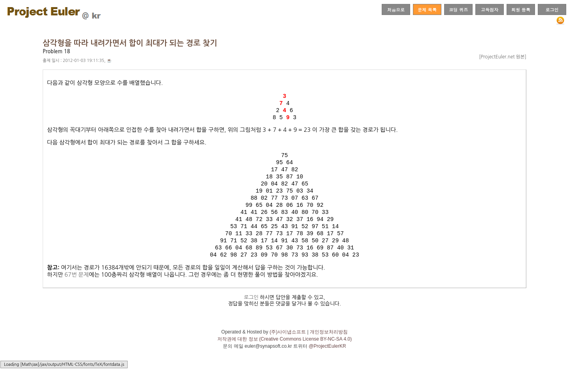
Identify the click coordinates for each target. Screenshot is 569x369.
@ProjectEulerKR (327, 353)
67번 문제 (76, 282)
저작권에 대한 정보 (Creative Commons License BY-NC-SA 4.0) (284, 346)
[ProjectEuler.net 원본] (502, 56)
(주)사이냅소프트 (287, 339)
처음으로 (396, 9)
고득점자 (489, 9)
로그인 (551, 9)
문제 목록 (427, 9)
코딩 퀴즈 (458, 9)
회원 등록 (520, 9)
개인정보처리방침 (329, 339)
